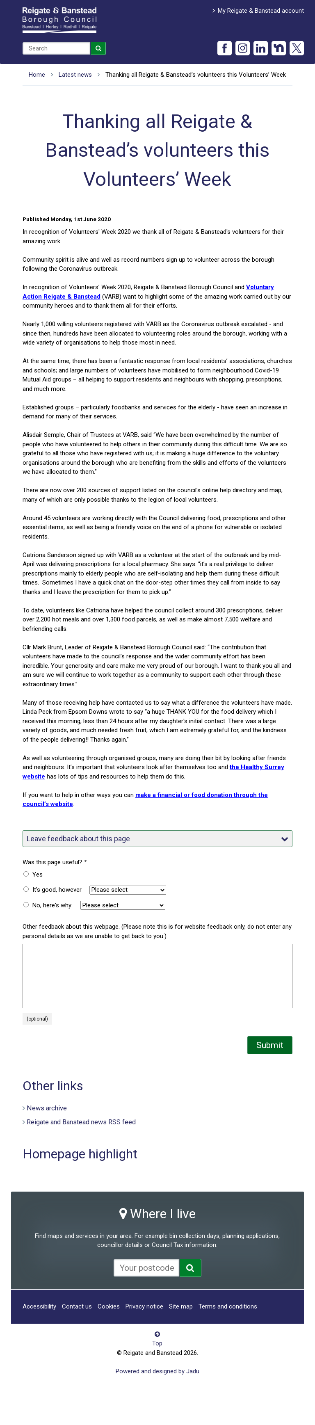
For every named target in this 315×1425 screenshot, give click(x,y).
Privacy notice (144, 1306)
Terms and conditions (228, 1306)
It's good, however (57, 889)
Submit (269, 1045)
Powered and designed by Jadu (157, 1371)
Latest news (75, 74)
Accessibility (39, 1306)
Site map (181, 1306)
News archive (47, 1108)
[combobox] (56, 48)
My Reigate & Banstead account (261, 10)
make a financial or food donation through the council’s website (145, 799)
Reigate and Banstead (59, 20)
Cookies (109, 1306)
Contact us (77, 1306)
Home (37, 74)
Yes (37, 874)
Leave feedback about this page (157, 838)
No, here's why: (52, 905)
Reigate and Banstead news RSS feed (81, 1122)
